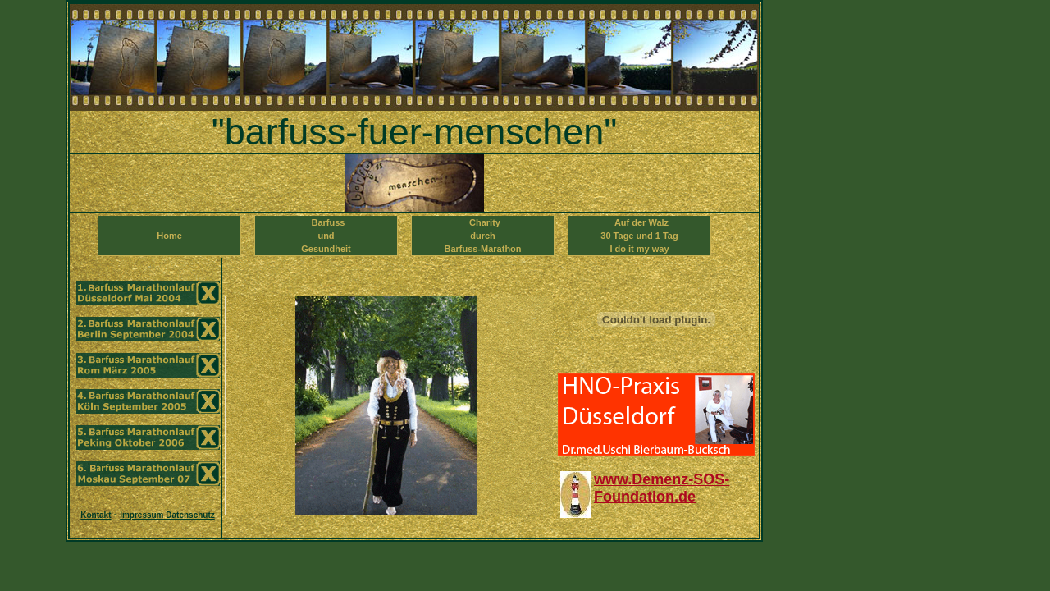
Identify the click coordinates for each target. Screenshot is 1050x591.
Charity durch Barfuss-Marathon (482, 236)
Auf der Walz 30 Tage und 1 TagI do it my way (639, 236)
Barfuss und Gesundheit (326, 236)
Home (169, 242)
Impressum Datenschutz (167, 515)
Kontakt (95, 515)
